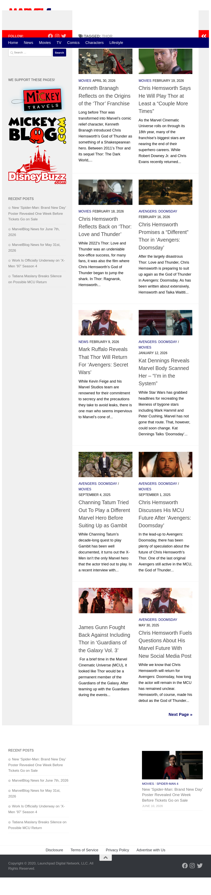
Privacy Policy (117, 868)
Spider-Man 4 (167, 801)
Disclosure (54, 868)
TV (59, 43)
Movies (45, 43)
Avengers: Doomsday (158, 229)
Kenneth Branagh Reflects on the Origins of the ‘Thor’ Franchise (104, 113)
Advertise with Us (150, 868)
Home (13, 43)
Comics (73, 43)
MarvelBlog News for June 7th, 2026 (40, 798)
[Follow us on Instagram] (57, 53)
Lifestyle (116, 43)
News (28, 43)
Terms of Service (84, 868)
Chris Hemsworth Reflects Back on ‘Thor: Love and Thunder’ (105, 244)
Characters (94, 43)
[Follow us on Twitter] (63, 53)
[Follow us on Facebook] (50, 53)
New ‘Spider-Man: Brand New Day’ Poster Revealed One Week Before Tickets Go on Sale (37, 231)
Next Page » (180, 732)
